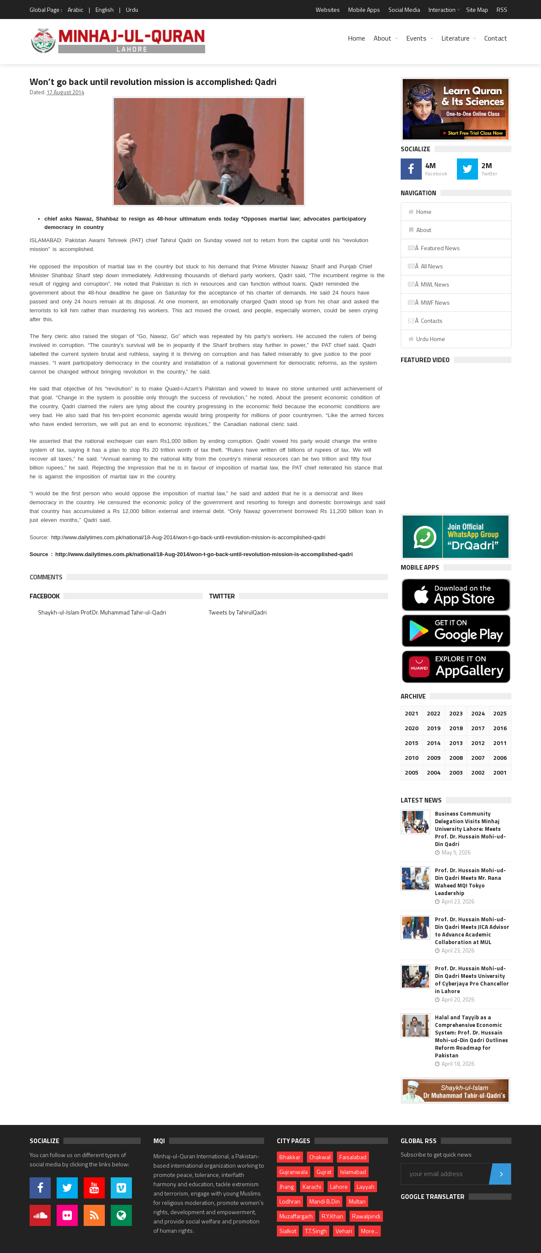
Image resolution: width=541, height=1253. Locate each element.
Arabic (75, 9)
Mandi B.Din (324, 1201)
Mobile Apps (364, 9)
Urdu (132, 9)
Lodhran (290, 1201)
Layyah (365, 1186)
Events (416, 38)
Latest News (421, 800)
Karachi (312, 1186)
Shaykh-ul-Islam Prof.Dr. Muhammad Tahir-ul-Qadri (102, 612)
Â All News (425, 266)
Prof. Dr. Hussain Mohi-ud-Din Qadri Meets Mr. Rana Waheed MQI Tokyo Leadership (470, 881)
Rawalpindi (366, 1216)
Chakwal (320, 1156)
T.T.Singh (316, 1230)
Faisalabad (352, 1156)
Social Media (404, 9)
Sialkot (287, 1230)
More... (369, 1230)
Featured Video (425, 360)
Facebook (44, 596)
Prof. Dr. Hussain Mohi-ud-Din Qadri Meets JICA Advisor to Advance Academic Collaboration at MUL (472, 930)
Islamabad (353, 1171)
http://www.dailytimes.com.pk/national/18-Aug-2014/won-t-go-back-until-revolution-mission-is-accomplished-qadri (188, 537)
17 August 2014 (65, 92)
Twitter (222, 596)
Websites (328, 9)
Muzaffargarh (296, 1216)
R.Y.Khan (332, 1216)
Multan (357, 1201)
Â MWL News (428, 284)
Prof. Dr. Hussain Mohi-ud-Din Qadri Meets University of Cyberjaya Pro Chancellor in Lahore (472, 979)
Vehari (344, 1230)
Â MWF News (428, 302)
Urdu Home (426, 338)
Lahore (339, 1186)
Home (356, 38)
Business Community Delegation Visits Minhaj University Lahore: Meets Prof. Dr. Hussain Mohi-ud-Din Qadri (470, 829)
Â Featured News (433, 247)
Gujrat (324, 1171)
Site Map (477, 9)
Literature (455, 38)
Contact (495, 38)
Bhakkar (290, 1156)
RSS (502, 9)
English (105, 9)
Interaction (442, 9)
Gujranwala (293, 1171)
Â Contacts (425, 320)
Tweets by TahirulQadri (238, 612)
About (382, 38)
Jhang (286, 1186)
